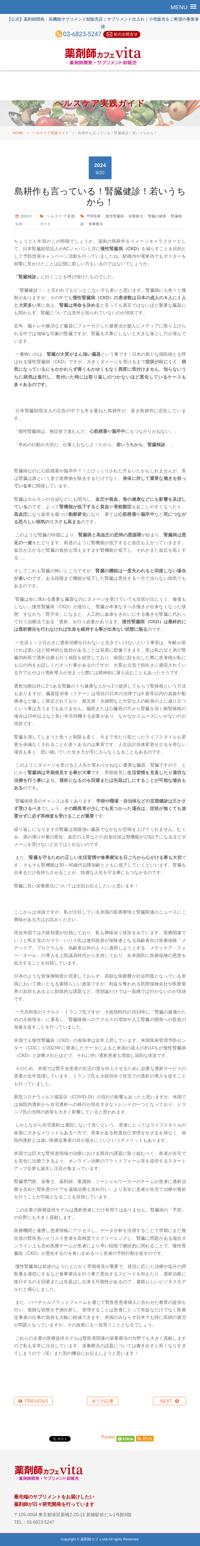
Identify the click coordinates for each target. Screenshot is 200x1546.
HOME (18, 133)
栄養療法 (136, 216)
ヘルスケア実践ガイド (51, 133)
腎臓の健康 (157, 216)
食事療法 (95, 224)
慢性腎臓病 (114, 216)
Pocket (108, 1437)
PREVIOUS (36, 1401)
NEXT (166, 1401)
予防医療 (93, 216)
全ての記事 (103, 1401)
